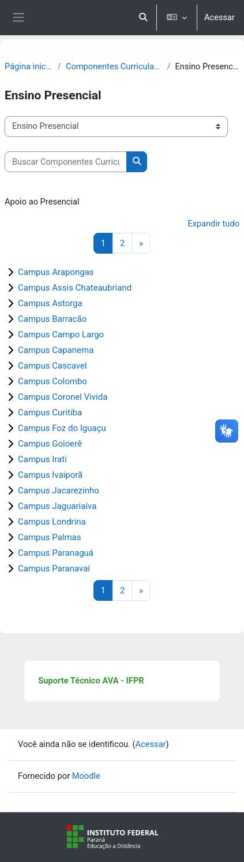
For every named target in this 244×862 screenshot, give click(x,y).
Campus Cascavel (52, 366)
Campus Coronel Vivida (62, 397)
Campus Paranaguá (55, 553)
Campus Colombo (52, 381)
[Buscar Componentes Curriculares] (66, 161)
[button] (143, 17)
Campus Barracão (52, 319)
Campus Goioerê (50, 444)
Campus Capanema (55, 350)
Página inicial (29, 66)
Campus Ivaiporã (50, 475)
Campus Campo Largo (61, 334)
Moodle (86, 776)
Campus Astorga (50, 303)
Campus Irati (42, 459)
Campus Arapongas (56, 272)
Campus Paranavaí (54, 568)
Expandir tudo (213, 223)
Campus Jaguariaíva (57, 506)
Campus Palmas (49, 537)
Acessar (219, 17)
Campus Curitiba (50, 412)
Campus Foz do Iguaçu (62, 428)
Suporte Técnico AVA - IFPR (91, 680)
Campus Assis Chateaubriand (75, 288)
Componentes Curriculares (114, 66)
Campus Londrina (52, 522)
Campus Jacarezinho (58, 490)
